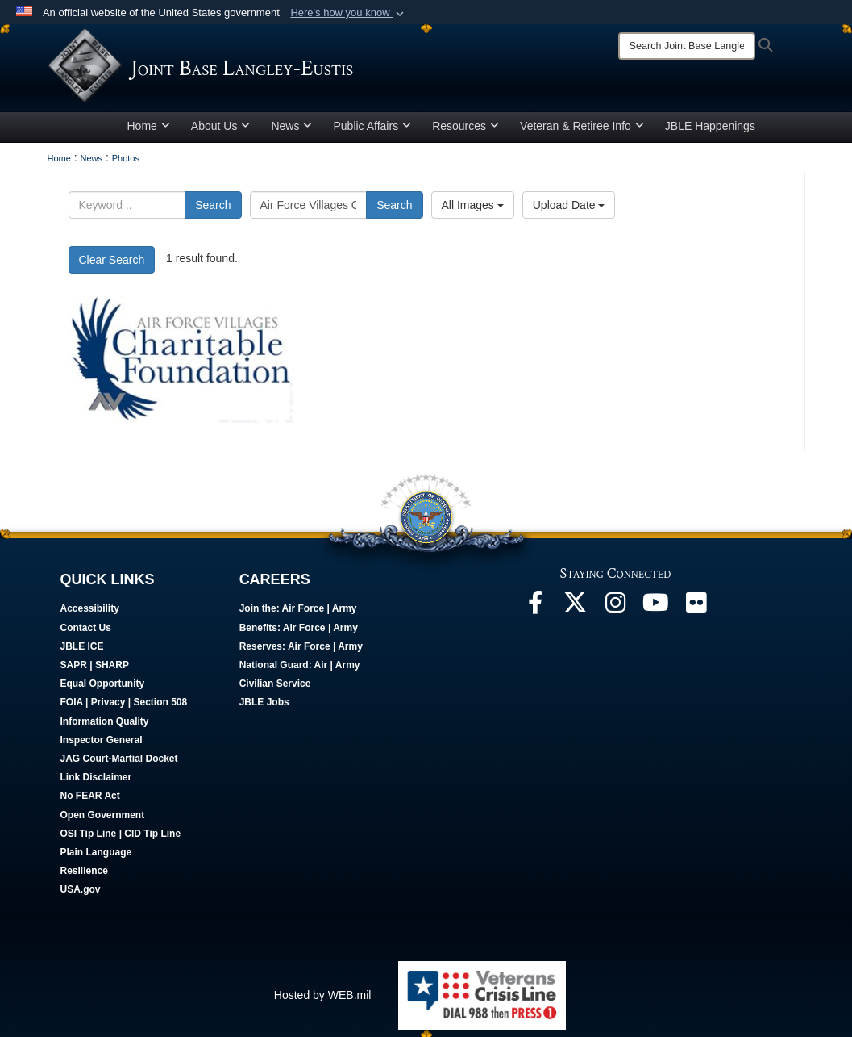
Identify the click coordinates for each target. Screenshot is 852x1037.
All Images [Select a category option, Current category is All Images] (473, 210)
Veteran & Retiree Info (582, 131)
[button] (348, 13)
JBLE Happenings (710, 131)
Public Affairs (372, 131)
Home (148, 131)
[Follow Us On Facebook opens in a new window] (535, 612)
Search (213, 210)
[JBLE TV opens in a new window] (656, 612)
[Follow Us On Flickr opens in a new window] (696, 612)
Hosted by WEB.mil (323, 1000)
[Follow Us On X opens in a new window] (575, 612)
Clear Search (112, 265)
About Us (221, 131)
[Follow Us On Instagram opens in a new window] (616, 612)
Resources (465, 131)
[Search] (686, 46)
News (291, 131)
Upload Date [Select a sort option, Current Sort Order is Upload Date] (569, 210)
